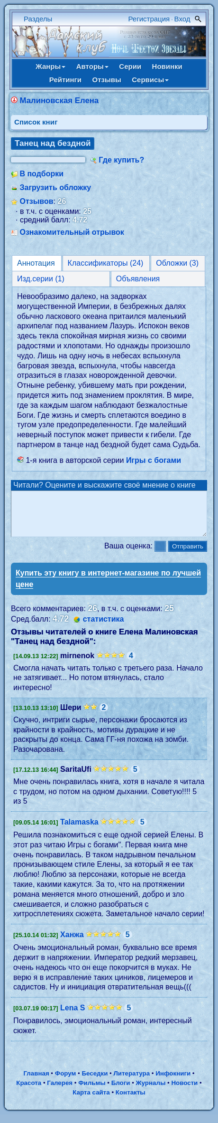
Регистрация (149, 19)
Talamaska (79, 830)
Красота (28, 1091)
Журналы (151, 1091)
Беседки (95, 1081)
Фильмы (91, 1091)
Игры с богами (153, 460)
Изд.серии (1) (40, 279)
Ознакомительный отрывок (71, 232)
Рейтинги (65, 80)
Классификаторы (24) (106, 263)
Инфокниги (173, 1081)
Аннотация (36, 263)
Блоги (120, 1091)
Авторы (92, 66)
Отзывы (106, 80)
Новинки (167, 66)
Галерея (60, 1091)
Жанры (50, 66)
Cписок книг (35, 122)
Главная (36, 1081)
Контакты (130, 1100)
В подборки (41, 174)
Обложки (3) (177, 263)
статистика (103, 628)
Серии (130, 66)
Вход (182, 19)
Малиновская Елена (59, 100)
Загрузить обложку (55, 187)
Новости (184, 1091)
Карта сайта (91, 1100)
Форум (65, 1081)
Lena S (72, 1016)
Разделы (38, 19)
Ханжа (72, 943)
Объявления (138, 279)
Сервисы (150, 80)
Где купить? (121, 160)
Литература (131, 1081)
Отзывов (36, 201)
